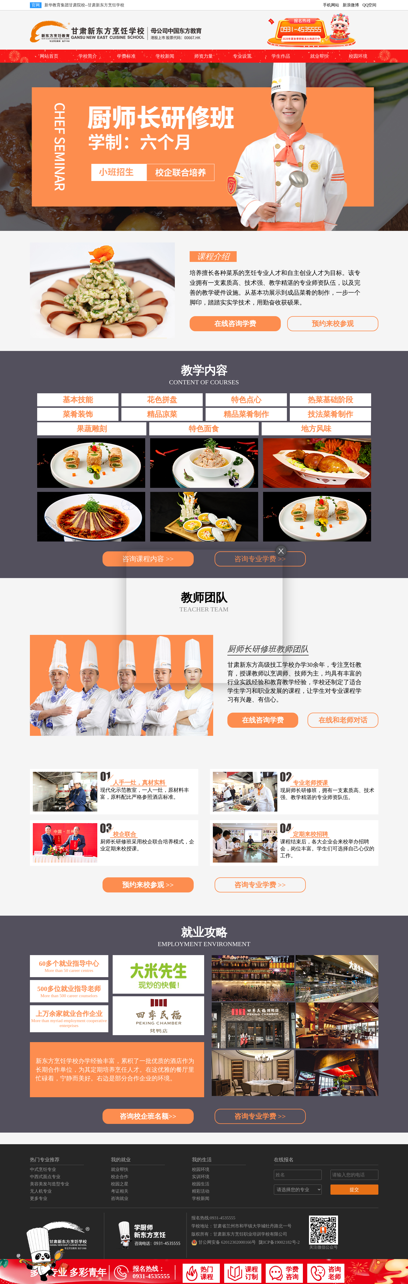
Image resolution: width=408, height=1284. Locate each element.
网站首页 (49, 56)
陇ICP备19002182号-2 (279, 1242)
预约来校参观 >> (148, 885)
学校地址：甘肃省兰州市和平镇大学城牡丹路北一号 (241, 1226)
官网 (36, 5)
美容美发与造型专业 (49, 1184)
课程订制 (243, 1273)
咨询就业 (119, 1198)
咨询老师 (326, 1273)
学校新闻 (165, 56)
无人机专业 (41, 1191)
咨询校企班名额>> (148, 1116)
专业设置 (242, 56)
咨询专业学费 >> (260, 885)
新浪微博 (351, 5)
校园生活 (200, 1184)
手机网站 (331, 5)
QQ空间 (369, 5)
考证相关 (119, 1191)
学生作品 (281, 56)
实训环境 (200, 1176)
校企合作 (119, 1176)
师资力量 (203, 56)
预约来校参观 (333, 323)
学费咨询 (284, 1273)
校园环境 (358, 56)
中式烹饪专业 (43, 1169)
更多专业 (38, 1198)
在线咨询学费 (235, 323)
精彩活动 (200, 1191)
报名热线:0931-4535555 (213, 1218)
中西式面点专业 (45, 1176)
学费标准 (126, 56)
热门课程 (199, 1273)
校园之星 (119, 1184)
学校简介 (87, 56)
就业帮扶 (319, 56)
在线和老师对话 (343, 720)
